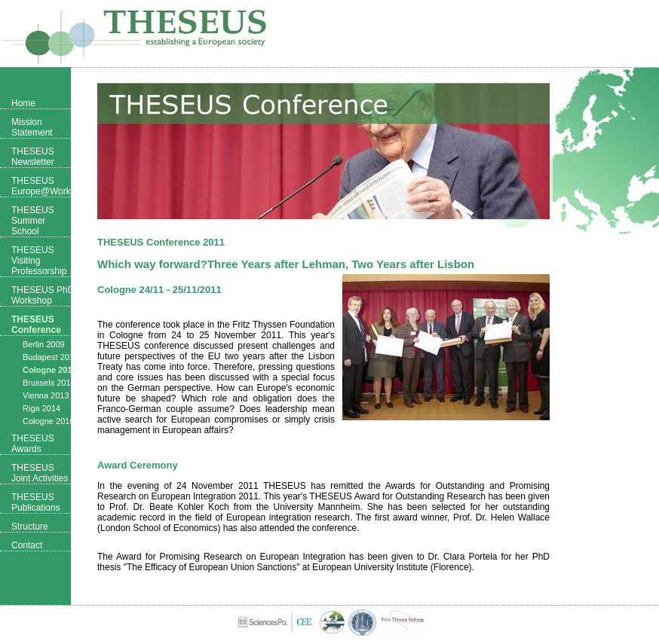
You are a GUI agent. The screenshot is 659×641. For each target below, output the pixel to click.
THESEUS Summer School (32, 221)
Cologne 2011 (50, 369)
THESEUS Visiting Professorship (38, 260)
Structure (29, 526)
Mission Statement (32, 127)
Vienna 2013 (46, 395)
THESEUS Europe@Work (41, 186)
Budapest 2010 (50, 357)
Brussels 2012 (49, 382)
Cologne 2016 (49, 421)
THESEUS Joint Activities (39, 473)
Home (23, 103)
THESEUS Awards (32, 443)
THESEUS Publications (35, 502)
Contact (26, 545)
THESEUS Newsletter (32, 156)
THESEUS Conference (36, 324)
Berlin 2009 (44, 344)
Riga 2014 (41, 408)
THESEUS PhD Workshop (42, 295)
